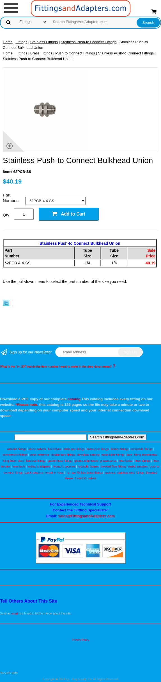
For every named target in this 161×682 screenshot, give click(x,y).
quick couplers (34, 472)
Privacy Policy (80, 640)
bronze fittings (119, 448)
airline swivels (37, 448)
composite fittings (141, 448)
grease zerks (108, 460)
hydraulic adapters (38, 466)
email (14, 613)
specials (110, 472)
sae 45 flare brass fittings (86, 472)
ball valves (54, 448)
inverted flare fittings (113, 466)
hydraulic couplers (64, 466)
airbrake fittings (16, 448)
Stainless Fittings (44, 42)
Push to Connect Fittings (75, 53)
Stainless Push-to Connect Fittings (89, 42)
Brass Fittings (41, 53)
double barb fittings (63, 454)
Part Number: (11, 198)
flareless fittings (35, 460)
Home (8, 42)
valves (92, 478)
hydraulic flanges (88, 466)
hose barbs (125, 460)
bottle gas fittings (73, 448)
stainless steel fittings (130, 472)
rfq (67, 472)
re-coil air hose (54, 472)
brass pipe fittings (98, 448)
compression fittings (15, 454)
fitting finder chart (13, 460)
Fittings (21, 42)
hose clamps (142, 460)
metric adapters (138, 466)
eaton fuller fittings (113, 454)
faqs (129, 454)
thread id (80, 478)
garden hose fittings (60, 460)
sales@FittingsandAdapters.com (86, 516)
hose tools (18, 466)
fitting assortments (145, 454)
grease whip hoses (86, 460)
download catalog (88, 454)
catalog (74, 399)
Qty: (7, 214)
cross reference (39, 454)
